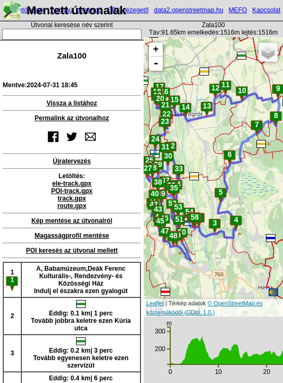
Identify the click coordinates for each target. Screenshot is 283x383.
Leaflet (155, 303)
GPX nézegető (127, 10)
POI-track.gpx (72, 191)
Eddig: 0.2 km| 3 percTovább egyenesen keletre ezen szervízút (80, 353)
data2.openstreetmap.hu (188, 10)
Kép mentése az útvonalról (71, 220)
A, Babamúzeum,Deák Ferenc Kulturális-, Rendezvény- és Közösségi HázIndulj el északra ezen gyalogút (81, 280)
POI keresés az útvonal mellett (72, 250)
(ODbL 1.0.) (200, 312)
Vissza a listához (71, 103)
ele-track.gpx (71, 183)
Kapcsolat (266, 10)
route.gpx (72, 206)
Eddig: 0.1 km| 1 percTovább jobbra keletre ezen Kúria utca (81, 316)
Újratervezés (71, 161)
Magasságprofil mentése (72, 235)
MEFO (238, 10)
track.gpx (71, 198)
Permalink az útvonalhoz (72, 118)
